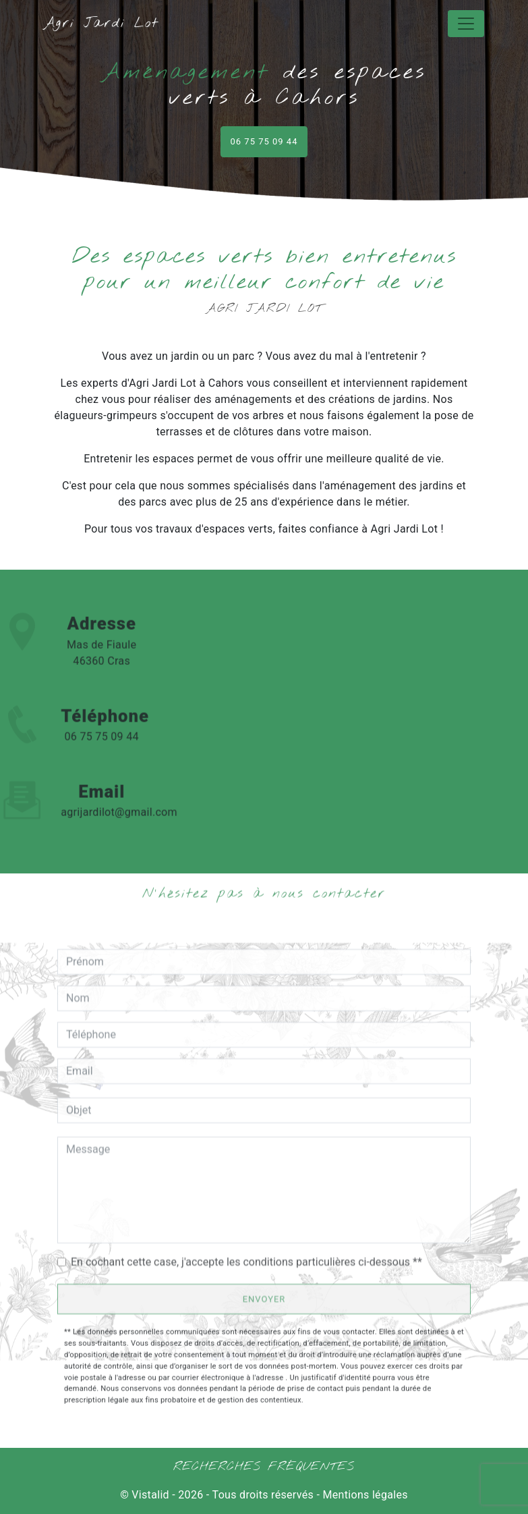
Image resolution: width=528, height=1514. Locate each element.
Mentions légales (364, 1494)
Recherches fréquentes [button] (264, 1467)
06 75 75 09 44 (264, 141)
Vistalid (150, 1494)
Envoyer (264, 1299)
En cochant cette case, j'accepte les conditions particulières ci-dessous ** (246, 1261)
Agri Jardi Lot (101, 23)
